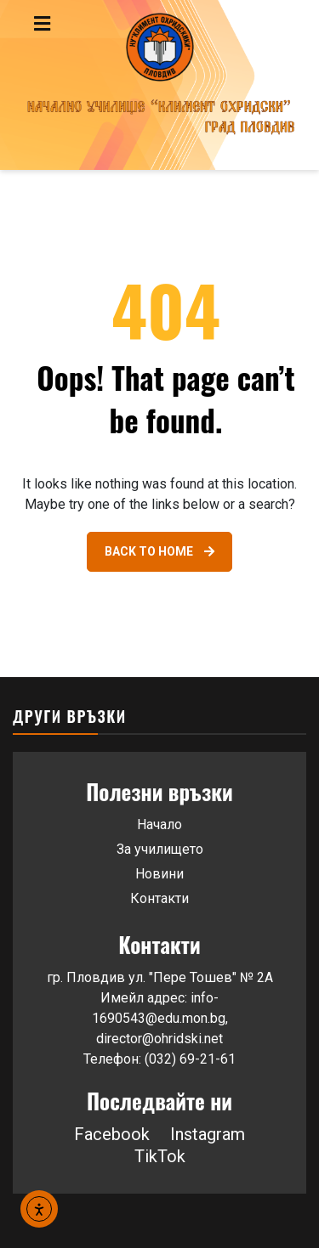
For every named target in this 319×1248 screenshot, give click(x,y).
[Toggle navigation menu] (78, 24)
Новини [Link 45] (159, 874)
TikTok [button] (159, 1156)
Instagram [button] (207, 1134)
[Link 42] (159, 552)
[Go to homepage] (159, 85)
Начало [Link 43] (159, 824)
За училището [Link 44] (160, 849)
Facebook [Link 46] (112, 1134)
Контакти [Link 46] (159, 898)
